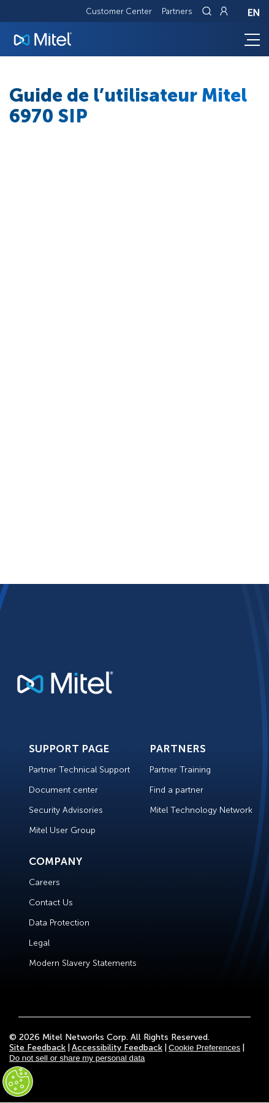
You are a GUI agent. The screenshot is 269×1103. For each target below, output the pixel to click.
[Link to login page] (224, 11)
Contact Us (51, 902)
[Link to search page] (208, 11)
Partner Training (180, 770)
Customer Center (119, 11)
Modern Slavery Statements (83, 963)
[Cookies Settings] (17, 1081)
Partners (177, 11)
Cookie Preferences (204, 1047)
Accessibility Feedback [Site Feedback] (117, 1047)
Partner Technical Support (79, 770)
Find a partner (176, 790)
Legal (39, 943)
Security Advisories (66, 810)
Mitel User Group (62, 830)
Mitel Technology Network (201, 810)
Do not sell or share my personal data (77, 1058)
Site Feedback (37, 1047)
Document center (63, 790)
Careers (44, 882)
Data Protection (59, 923)
